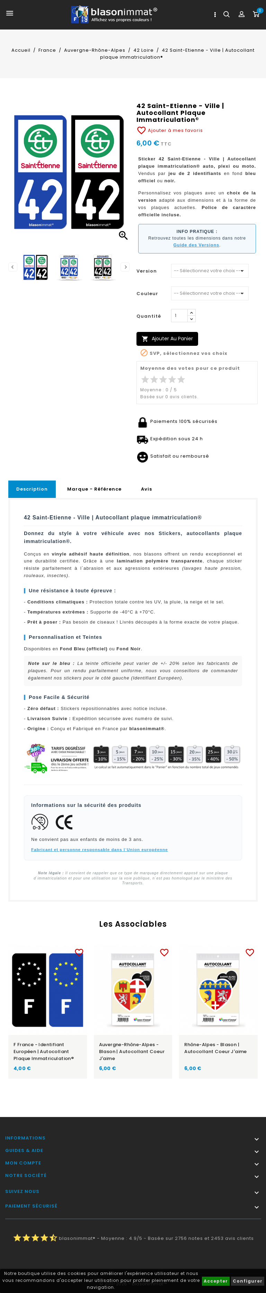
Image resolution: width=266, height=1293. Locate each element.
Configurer (248, 1281)
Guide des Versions (196, 245)
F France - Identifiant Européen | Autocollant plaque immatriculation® (44, 1051)
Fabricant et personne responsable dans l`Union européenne (99, 849)
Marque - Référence (94, 489)
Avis (146, 489)
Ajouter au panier (167, 338)
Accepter (216, 1281)
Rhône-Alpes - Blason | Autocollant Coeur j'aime (215, 1048)
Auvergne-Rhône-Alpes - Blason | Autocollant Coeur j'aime (132, 1051)
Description (32, 489)
